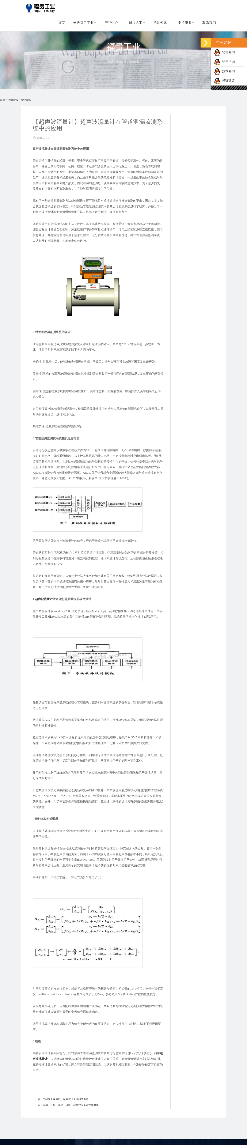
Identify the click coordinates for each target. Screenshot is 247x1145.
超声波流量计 (44, 599)
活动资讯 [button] (161, 25)
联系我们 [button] (210, 25)
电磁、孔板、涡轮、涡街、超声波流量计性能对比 (71, 1105)
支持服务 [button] (186, 25)
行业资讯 (134, 61)
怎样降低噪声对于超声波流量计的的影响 (65, 1099)
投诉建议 (224, 80)
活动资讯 (121, 61)
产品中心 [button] (112, 25)
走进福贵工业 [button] (84, 25)
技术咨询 (224, 71)
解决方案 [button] (137, 25)
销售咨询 (224, 52)
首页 (61, 25)
